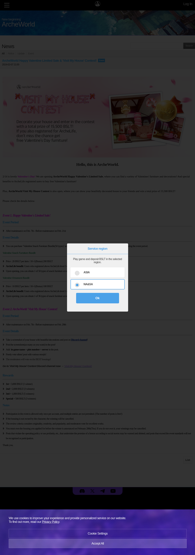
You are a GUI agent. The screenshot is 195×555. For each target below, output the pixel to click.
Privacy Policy (50, 522)
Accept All (97, 543)
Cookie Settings (98, 533)
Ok (97, 298)
